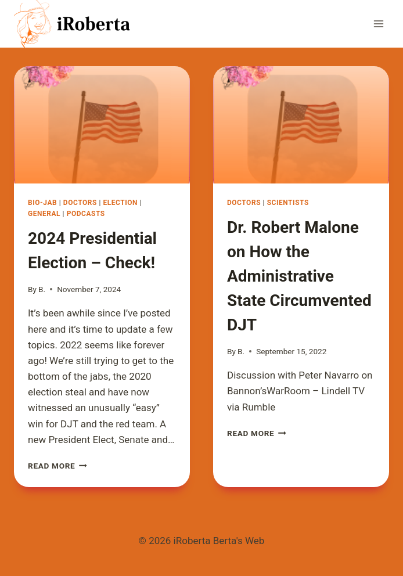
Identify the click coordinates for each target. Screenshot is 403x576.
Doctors (80, 203)
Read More (57, 465)
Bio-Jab (42, 203)
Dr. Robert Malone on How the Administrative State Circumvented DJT (299, 276)
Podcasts (86, 214)
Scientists (288, 203)
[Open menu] (378, 24)
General (44, 214)
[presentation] (102, 124)
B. (41, 289)
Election (120, 203)
